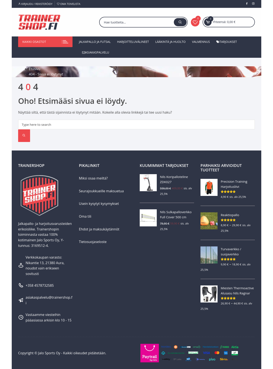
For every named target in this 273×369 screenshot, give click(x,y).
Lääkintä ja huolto (170, 42)
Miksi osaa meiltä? (93, 178)
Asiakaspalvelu (95, 52)
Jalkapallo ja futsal (95, 42)
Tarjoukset (226, 42)
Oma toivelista (68, 4)
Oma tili (85, 216)
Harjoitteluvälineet (133, 42)
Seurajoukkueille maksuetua (101, 191)
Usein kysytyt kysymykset (99, 203)
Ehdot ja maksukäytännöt (99, 229)
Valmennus (201, 42)
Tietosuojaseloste (93, 241)
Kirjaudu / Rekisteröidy (35, 4)
